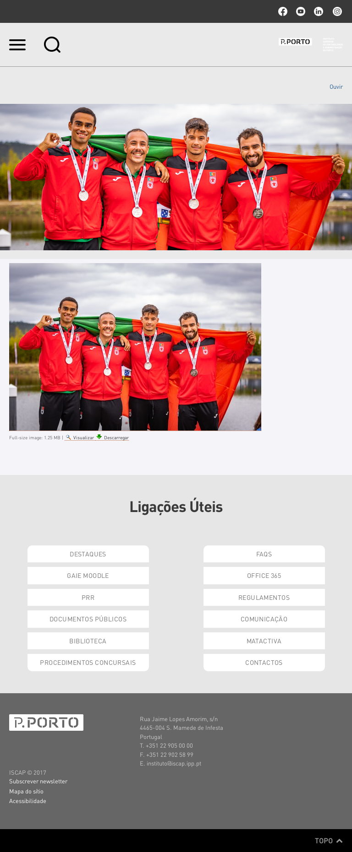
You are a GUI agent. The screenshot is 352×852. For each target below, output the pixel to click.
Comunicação (264, 619)
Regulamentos (264, 597)
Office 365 (264, 575)
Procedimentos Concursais (88, 662)
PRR (88, 597)
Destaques (88, 554)
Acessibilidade (27, 800)
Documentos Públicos (88, 619)
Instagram (336, 11)
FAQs (264, 554)
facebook (282, 11)
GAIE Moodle (88, 575)
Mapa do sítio (26, 791)
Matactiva (264, 640)
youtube (300, 11)
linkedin (318, 11)
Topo (329, 840)
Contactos (264, 662)
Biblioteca (87, 640)
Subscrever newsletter (38, 781)
